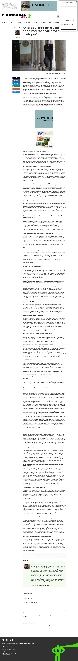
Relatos (74, 22)
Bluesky (16, 91)
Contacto (4, 651)
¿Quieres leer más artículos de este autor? (40, 585)
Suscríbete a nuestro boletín (67, 631)
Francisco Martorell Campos (30, 556)
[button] (18, 16)
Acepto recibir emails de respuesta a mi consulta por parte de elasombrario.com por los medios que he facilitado (69, 641)
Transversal (57, 22)
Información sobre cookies (8, 649)
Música (35, 22)
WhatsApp (17, 86)
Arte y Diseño (43, 22)
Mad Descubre (65, 22)
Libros (19, 22)
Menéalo (16, 89)
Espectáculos (27, 22)
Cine (50, 22)
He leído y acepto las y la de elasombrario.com (69, 646)
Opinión (12, 22)
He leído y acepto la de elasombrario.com (38, 613)
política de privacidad (39, 613)
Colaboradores (6, 654)
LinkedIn (17, 83)
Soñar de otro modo (48, 556)
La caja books (40, 556)
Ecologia (4, 22)
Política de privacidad (7, 648)
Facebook (17, 80)
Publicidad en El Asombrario (9, 653)
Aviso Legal (5, 646)
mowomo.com (15, 658)
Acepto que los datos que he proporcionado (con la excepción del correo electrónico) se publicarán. (44, 615)
